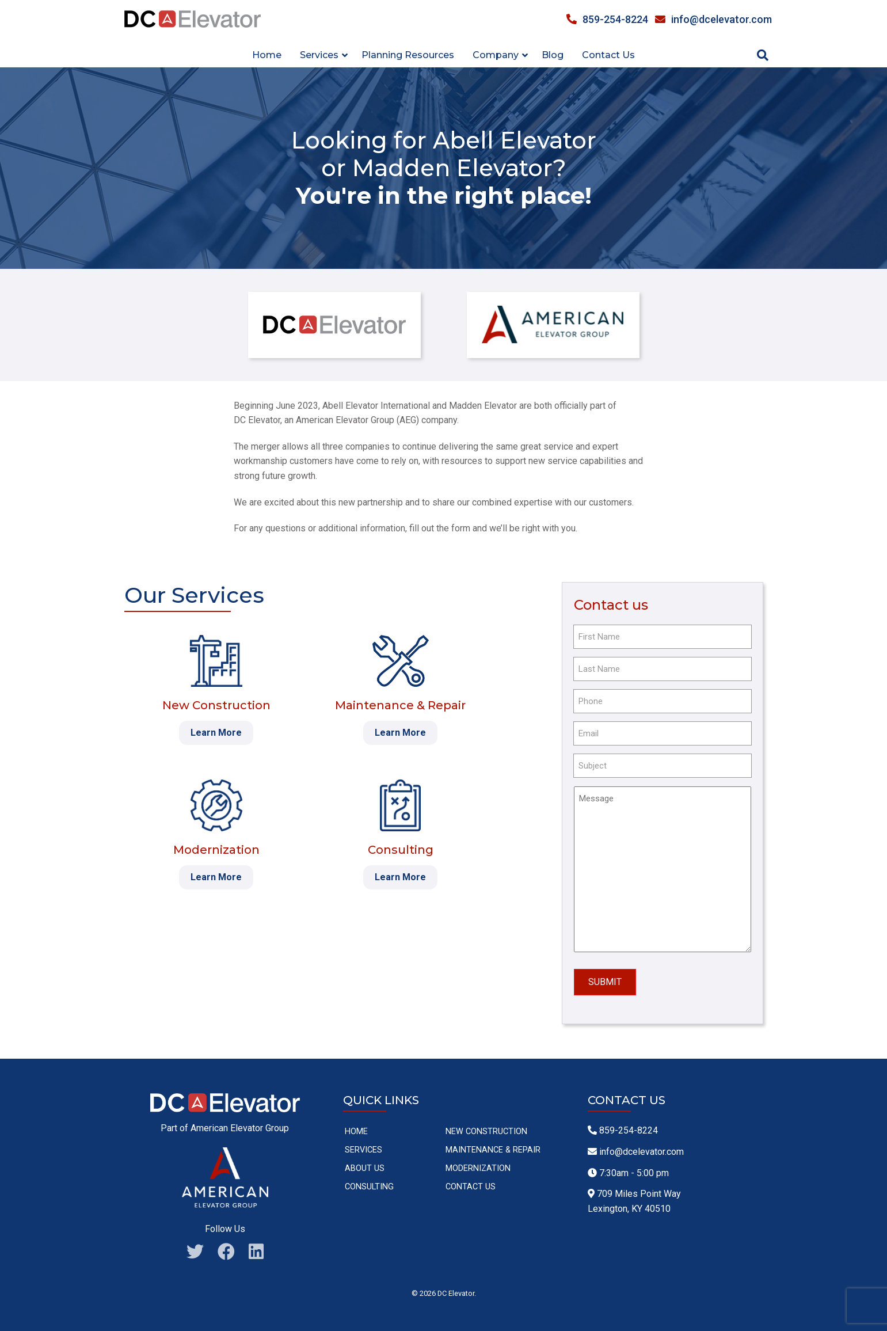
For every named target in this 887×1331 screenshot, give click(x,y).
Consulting (369, 1183)
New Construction (486, 1128)
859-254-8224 (607, 19)
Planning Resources (407, 55)
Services (363, 1146)
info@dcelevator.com (713, 19)
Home (266, 55)
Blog (553, 55)
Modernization (478, 1165)
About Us (365, 1165)
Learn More (216, 732)
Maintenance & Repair (493, 1146)
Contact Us (608, 55)
